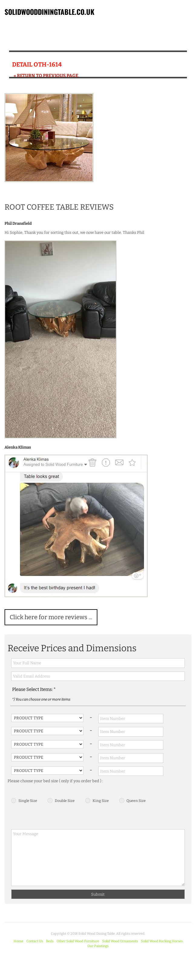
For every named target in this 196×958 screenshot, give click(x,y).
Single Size (27, 801)
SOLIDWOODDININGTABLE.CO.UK (49, 12)
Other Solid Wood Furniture (78, 941)
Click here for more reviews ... (51, 617)
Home (18, 941)
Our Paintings (98, 946)
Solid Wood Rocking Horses (162, 941)
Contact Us (34, 941)
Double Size (65, 801)
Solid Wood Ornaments (120, 941)
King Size (101, 801)
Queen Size (136, 801)
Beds (50, 941)
